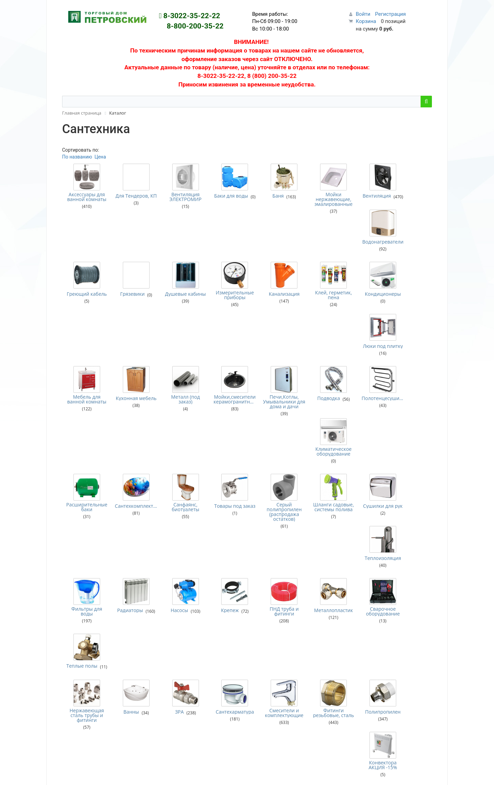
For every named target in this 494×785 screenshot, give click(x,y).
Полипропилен (362, 493)
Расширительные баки (85, 373)
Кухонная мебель (131, 313)
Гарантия (262, 620)
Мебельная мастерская (180, 603)
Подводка (311, 311)
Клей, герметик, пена (316, 257)
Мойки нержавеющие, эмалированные (316, 199)
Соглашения (266, 663)
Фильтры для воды (85, 438)
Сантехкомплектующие (131, 372)
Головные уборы (173, 636)
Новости (261, 586)
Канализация (270, 256)
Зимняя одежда (172, 644)
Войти (363, 14)
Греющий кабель (85, 257)
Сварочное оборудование (363, 438)
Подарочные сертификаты (282, 655)
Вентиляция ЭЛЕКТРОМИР (178, 197)
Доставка (263, 603)
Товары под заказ (224, 373)
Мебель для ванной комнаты (85, 313)
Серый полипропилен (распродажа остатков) (269, 378)
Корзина (366, 21)
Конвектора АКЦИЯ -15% (409, 494)
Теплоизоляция (409, 372)
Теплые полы (408, 437)
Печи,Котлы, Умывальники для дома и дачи (270, 315)
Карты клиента (269, 646)
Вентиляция (363, 196)
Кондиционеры (362, 256)
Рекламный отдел (174, 595)
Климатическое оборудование (409, 313)
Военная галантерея (177, 627)
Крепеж (219, 437)
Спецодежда (168, 720)
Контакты (263, 638)
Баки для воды (224, 196)
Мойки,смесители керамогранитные (224, 313)
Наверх (427, 774)
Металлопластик (316, 437)
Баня (264, 196)
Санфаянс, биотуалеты (177, 373)
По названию (77, 157)
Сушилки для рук (362, 373)
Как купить (264, 595)
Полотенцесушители (363, 311)
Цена (100, 157)
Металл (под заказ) (177, 313)
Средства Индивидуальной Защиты (194, 728)
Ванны (126, 493)
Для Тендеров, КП (131, 197)
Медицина (166, 670)
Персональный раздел (82, 634)
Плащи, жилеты (172, 696)
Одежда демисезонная (180, 687)
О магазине (265, 612)
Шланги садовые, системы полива (316, 375)
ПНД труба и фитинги (270, 438)
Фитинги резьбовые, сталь (316, 496)
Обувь (161, 679)
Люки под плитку (408, 257)
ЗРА (171, 493)
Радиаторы (125, 437)
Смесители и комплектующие (270, 494)
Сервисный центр (174, 586)
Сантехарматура (224, 493)
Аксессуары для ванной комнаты (85, 197)
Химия (161, 737)
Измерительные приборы (224, 257)
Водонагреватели (408, 196)
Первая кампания (381, 617)
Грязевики (128, 256)
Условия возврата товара (281, 629)
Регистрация (390, 14)
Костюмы (165, 653)
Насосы (171, 437)
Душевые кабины (178, 257)
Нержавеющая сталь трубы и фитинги (85, 496)
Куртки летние (170, 662)
